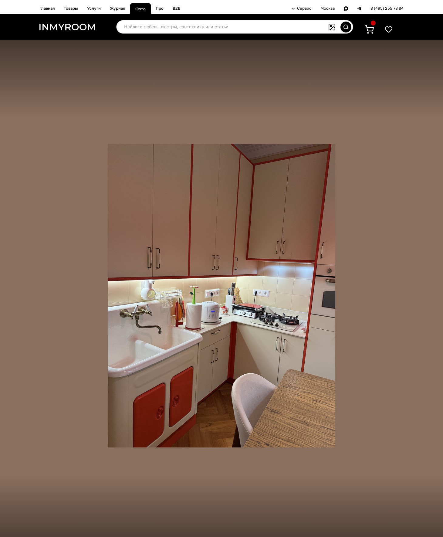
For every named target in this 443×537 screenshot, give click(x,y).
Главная (47, 8)
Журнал (117, 8)
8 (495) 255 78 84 (387, 8)
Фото (140, 8)
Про (160, 8)
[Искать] (345, 27)
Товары (71, 8)
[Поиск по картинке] (331, 27)
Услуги (94, 8)
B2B (177, 8)
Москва (327, 8)
